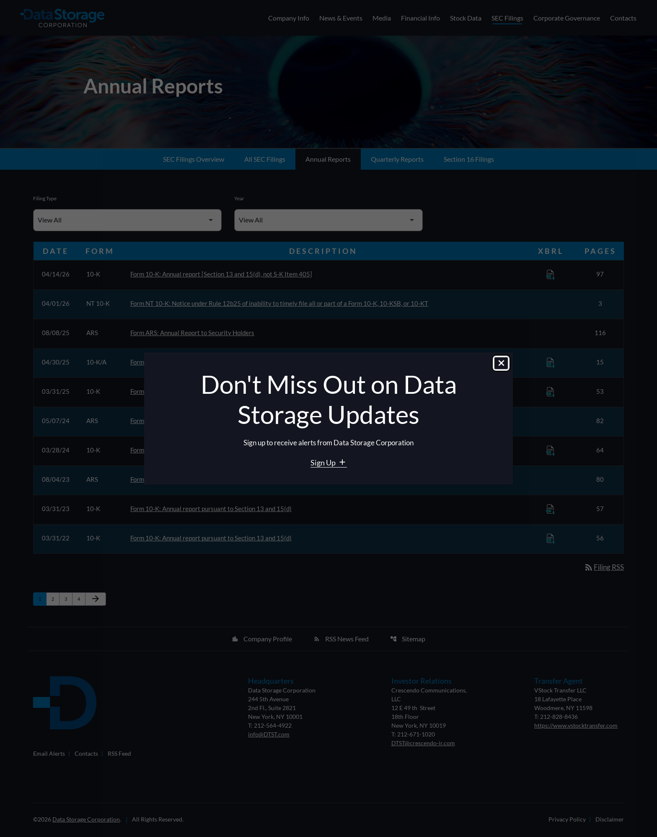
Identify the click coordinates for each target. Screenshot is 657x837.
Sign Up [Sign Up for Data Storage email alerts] (323, 462)
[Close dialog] (501, 364)
